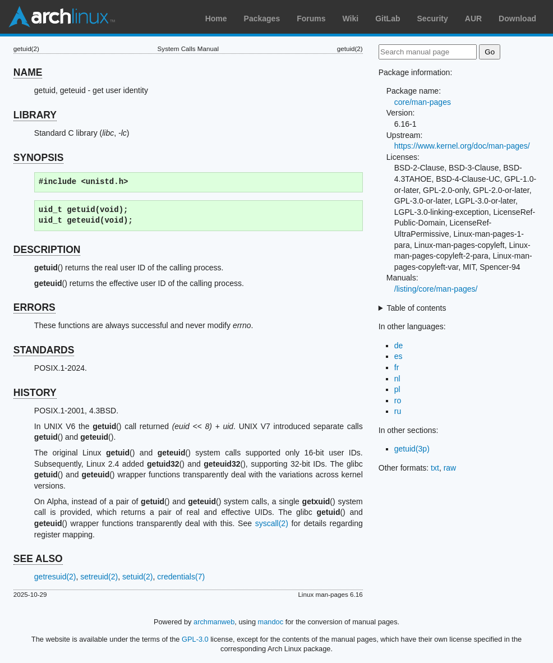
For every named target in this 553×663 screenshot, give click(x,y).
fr (396, 367)
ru (397, 411)
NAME (28, 72)
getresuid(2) (55, 576)
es (398, 356)
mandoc (271, 622)
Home (216, 18)
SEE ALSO (38, 558)
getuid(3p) (412, 448)
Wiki (351, 18)
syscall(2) (271, 523)
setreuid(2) (99, 576)
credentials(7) (181, 576)
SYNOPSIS (38, 157)
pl (397, 389)
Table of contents (416, 307)
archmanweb (213, 622)
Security (432, 18)
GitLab (387, 18)
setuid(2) (137, 576)
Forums (311, 18)
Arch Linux (61, 17)
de (398, 345)
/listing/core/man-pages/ (436, 288)
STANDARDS (44, 350)
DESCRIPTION (47, 249)
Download (517, 18)
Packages (262, 18)
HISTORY (35, 392)
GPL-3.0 (195, 639)
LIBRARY (35, 115)
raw (450, 467)
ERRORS (34, 307)
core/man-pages (422, 102)
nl (397, 378)
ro (397, 400)
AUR (473, 18)
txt (435, 467)
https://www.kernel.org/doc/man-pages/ (462, 145)
